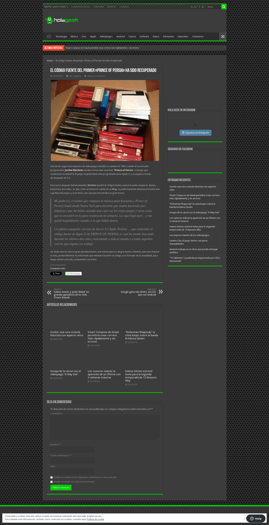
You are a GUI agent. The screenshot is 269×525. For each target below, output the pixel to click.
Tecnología (61, 36)
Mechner (92, 185)
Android (120, 36)
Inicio (49, 36)
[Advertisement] (160, 21)
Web (52, 466)
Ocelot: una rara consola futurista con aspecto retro (89, 47)
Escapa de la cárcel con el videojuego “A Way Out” (65, 373)
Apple (93, 36)
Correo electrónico (60, 455)
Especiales (183, 36)
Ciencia (132, 36)
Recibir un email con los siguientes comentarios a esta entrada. (85, 477)
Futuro (156, 36)
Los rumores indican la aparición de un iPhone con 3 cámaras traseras (104, 374)
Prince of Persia (124, 170)
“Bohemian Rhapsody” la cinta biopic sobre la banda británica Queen (141, 335)
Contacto (124, 6)
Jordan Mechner (74, 170)
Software (144, 36)
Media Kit (111, 6)
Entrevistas (168, 36)
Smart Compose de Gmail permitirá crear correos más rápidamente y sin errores (103, 337)
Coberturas (198, 36)
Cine (84, 36)
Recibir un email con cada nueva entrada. (74, 481)
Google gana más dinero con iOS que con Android (138, 292)
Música (74, 36)
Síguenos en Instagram (195, 132)
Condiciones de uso (80, 6)
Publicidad (99, 6)
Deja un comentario (97, 76)
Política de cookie (95, 519)
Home (50, 60)
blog (114, 189)
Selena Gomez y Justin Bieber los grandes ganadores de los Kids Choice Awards (72, 293)
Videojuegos (106, 36)
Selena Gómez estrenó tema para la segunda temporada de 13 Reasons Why (141, 376)
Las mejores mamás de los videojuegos (189, 235)
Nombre (55, 444)
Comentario (56, 413)
